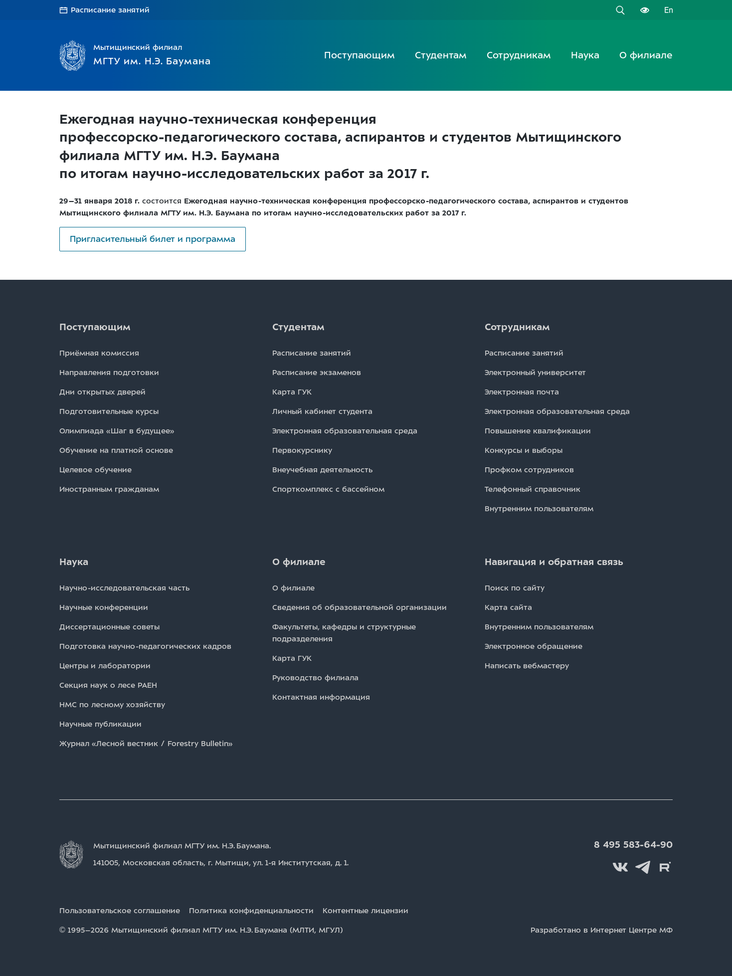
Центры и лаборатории (105, 666)
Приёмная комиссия (99, 353)
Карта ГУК (292, 392)
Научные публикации (100, 724)
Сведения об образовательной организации (359, 607)
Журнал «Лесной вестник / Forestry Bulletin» (146, 744)
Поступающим (359, 55)
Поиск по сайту (515, 588)
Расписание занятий (110, 10)
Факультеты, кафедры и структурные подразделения (344, 633)
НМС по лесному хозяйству (112, 705)
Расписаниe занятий (311, 353)
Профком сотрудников (529, 470)
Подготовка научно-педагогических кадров (145, 646)
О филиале (646, 55)
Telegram (642, 867)
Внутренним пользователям (539, 509)
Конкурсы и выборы (523, 450)
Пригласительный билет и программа (152, 238)
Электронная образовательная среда (344, 431)
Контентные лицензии (365, 911)
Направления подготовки (109, 373)
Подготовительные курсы (109, 411)
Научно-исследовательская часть (124, 588)
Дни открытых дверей (102, 392)
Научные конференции (103, 607)
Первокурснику (302, 450)
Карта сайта (508, 607)
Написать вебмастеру (527, 666)
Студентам (441, 55)
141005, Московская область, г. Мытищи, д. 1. (221, 863)
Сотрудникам (519, 55)
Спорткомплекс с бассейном (328, 489)
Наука (585, 55)
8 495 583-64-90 (633, 845)
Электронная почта (522, 392)
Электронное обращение (533, 646)
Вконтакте (620, 867)
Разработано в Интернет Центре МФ (602, 930)
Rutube (665, 867)
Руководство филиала (315, 678)
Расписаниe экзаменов (316, 373)
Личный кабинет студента (322, 411)
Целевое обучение (95, 470)
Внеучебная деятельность (322, 470)
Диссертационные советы (109, 627)
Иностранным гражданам (109, 489)
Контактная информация (321, 697)
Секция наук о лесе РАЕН (108, 685)
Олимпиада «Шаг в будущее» (117, 431)
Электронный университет (535, 373)
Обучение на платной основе (116, 450)
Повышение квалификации (538, 431)
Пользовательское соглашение (119, 911)
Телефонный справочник (532, 489)
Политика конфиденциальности (251, 911)
